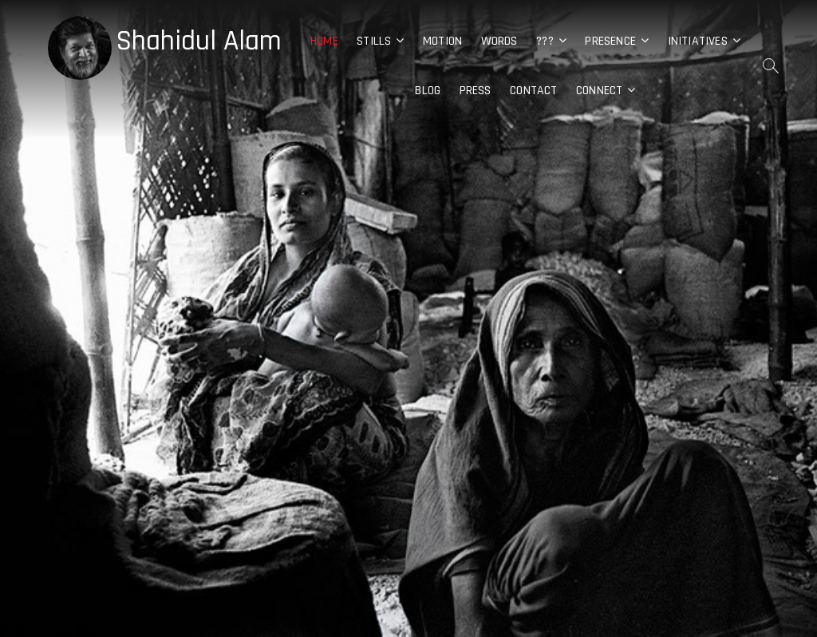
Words (499, 41)
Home (324, 41)
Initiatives (698, 41)
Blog (427, 90)
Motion (442, 41)
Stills (374, 41)
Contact (533, 90)
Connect (599, 90)
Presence (610, 41)
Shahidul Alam (199, 41)
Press (475, 90)
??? (545, 41)
